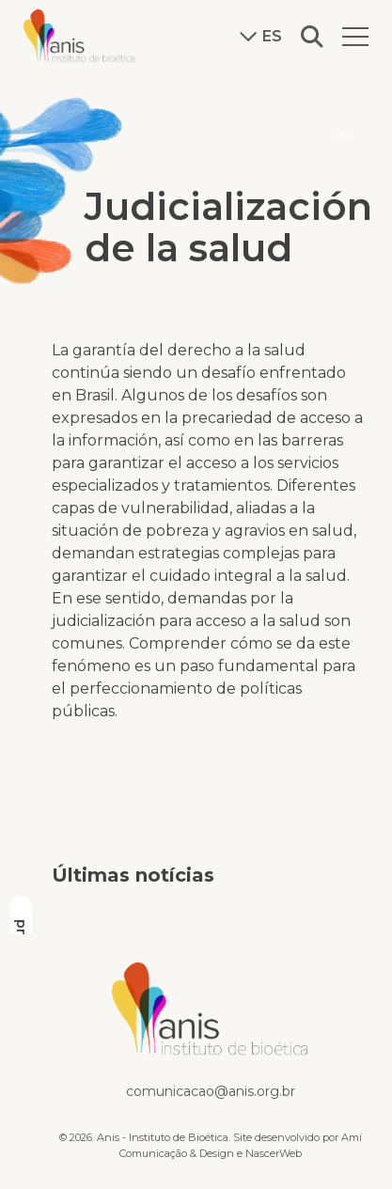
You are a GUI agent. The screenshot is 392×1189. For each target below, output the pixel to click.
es (261, 36)
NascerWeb (273, 1153)
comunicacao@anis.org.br (210, 1091)
